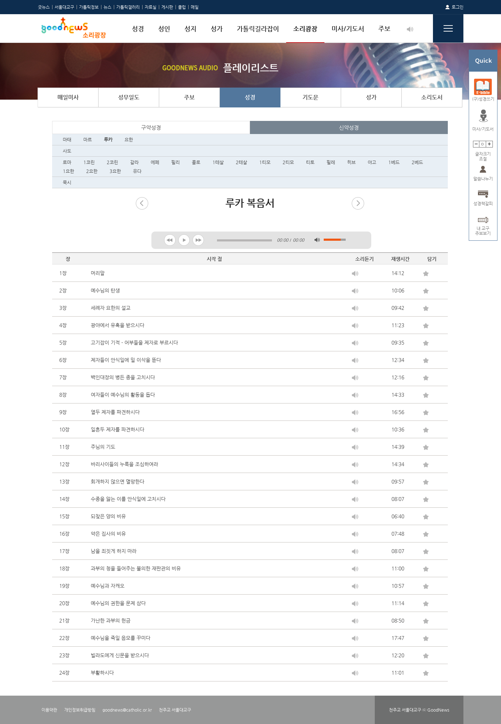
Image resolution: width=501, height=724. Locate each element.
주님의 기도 (103, 447)
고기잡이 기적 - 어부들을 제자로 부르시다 (134, 342)
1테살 (218, 162)
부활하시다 (102, 672)
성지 (190, 28)
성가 (217, 28)
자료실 (150, 7)
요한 (128, 139)
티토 (310, 162)
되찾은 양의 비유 (108, 516)
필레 (331, 162)
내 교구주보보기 (483, 228)
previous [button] (170, 240)
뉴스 (107, 7)
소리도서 (431, 97)
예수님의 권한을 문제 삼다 (118, 603)
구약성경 (151, 127)
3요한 (115, 171)
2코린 (112, 162)
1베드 (394, 162)
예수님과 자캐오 (107, 586)
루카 (108, 139)
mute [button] (317, 239)
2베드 (417, 162)
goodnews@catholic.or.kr (127, 709)
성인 (164, 28)
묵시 (67, 182)
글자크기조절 (483, 154)
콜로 (196, 162)
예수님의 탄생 (105, 290)
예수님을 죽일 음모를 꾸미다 (120, 638)
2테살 (241, 162)
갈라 (134, 162)
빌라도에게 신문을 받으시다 (120, 655)
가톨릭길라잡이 (258, 28)
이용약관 (49, 709)
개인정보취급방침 (79, 709)
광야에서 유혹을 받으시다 (117, 325)
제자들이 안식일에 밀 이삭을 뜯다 (126, 360)
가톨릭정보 (89, 7)
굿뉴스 (44, 7)
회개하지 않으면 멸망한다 (117, 481)
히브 (351, 162)
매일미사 (68, 97)
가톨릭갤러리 (128, 7)
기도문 (310, 97)
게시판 (167, 7)
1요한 (68, 171)
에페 (155, 162)
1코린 (89, 162)
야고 (372, 162)
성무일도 (128, 97)
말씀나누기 (483, 178)
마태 (67, 139)
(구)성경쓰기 (483, 98)
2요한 (92, 171)
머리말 (98, 273)
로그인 (457, 7)
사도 (67, 151)
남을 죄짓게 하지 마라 (114, 551)
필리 (175, 162)
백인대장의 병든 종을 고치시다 (123, 377)
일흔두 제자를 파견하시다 (117, 429)
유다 (137, 171)
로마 (67, 162)
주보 (384, 28)
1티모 (265, 162)
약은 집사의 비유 (108, 533)
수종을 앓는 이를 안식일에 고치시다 (128, 499)
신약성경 (349, 127)
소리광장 (305, 28)
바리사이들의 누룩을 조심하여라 (124, 464)
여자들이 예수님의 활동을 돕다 (123, 394)
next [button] (198, 240)
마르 (87, 139)
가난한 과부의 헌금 (110, 620)
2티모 (288, 162)
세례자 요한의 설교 (110, 308)
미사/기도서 (348, 28)
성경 (138, 28)
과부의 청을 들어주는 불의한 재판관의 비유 (136, 568)
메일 (195, 7)
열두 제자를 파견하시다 (115, 412)
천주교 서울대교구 (175, 709)
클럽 (182, 7)
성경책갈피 (483, 203)
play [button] (184, 240)
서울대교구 (64, 7)
